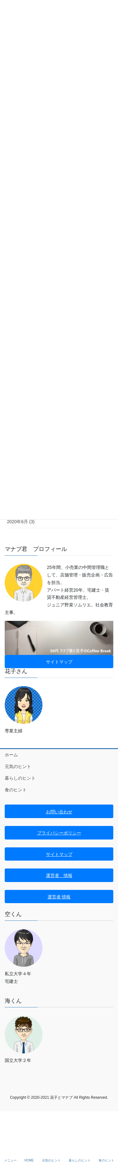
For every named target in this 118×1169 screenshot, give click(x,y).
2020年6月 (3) (21, 521)
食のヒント (16, 789)
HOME (29, 1160)
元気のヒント (18, 766)
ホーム (11, 754)
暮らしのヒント (20, 778)
